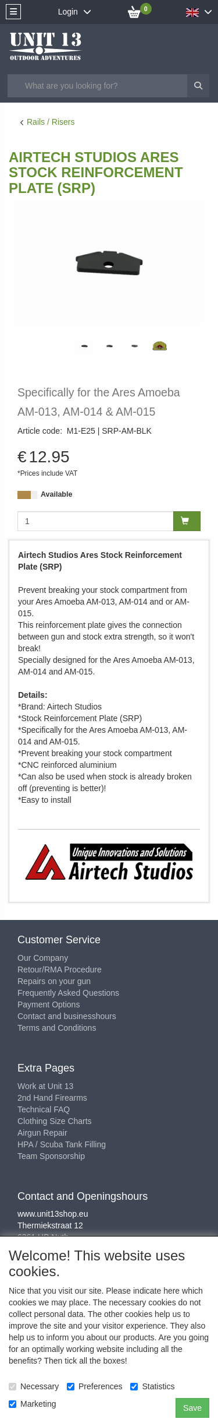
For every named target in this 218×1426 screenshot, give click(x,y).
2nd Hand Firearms (52, 1097)
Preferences (94, 1386)
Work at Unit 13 (45, 1086)
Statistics (152, 1386)
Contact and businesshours (66, 1016)
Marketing (32, 1404)
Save (192, 1408)
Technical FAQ (43, 1109)
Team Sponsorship (51, 1156)
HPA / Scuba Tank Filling (61, 1144)
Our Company (42, 958)
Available (56, 494)
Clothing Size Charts (54, 1121)
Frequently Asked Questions (68, 993)
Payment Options (48, 1004)
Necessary (34, 1386)
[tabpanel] (84, 346)
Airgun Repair (42, 1132)
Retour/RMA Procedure (59, 969)
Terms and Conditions (56, 1027)
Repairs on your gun (54, 981)
